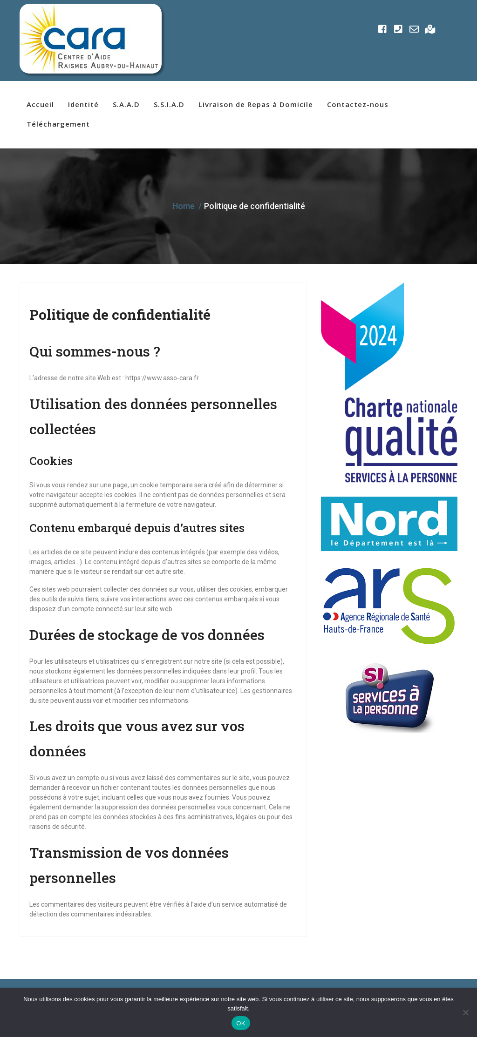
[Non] (465, 1012)
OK (240, 1023)
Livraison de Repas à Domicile (255, 104)
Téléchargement (58, 123)
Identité (83, 104)
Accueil (40, 104)
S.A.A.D (126, 104)
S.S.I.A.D (169, 104)
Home (183, 206)
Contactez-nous (357, 104)
